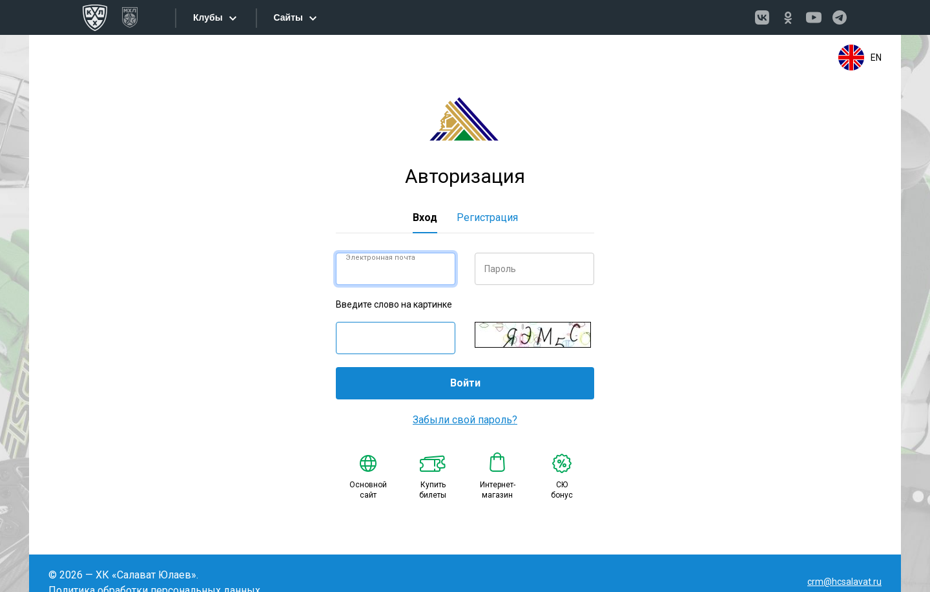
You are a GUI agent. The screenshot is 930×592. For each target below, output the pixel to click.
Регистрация (487, 217)
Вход (425, 217)
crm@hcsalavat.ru (844, 581)
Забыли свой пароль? (465, 420)
